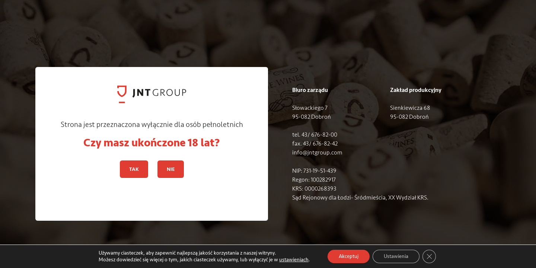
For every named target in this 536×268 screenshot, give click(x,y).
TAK (134, 169)
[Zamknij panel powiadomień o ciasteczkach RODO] (429, 256)
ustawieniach (294, 259)
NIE (171, 169)
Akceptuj (348, 256)
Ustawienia (396, 256)
